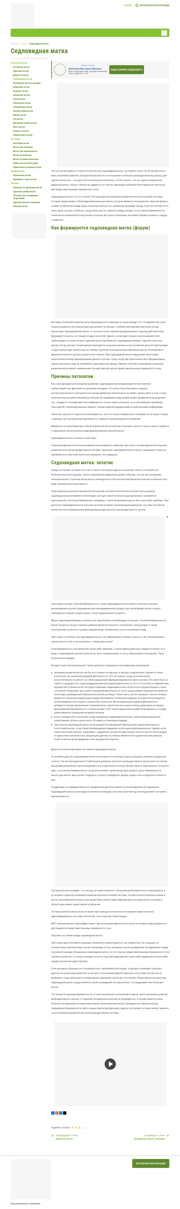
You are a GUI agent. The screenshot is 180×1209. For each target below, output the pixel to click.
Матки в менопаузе (22, 155)
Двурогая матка (21, 75)
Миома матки (19, 115)
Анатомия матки (21, 143)
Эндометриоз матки (22, 135)
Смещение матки (21, 95)
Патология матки (21, 67)
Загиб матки (19, 99)
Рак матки (18, 119)
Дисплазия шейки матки (25, 123)
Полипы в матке (21, 131)
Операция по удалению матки (27, 187)
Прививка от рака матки (25, 179)
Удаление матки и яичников (26, 202)
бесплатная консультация (154, 5)
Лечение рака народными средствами (25, 197)
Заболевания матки (22, 107)
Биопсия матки (20, 206)
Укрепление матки (22, 175)
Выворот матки (20, 91)
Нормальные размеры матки (27, 167)
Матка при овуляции (23, 147)
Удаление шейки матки (24, 191)
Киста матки (19, 127)
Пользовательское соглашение (25, 1203)
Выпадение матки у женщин (27, 83)
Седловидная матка (22, 79)
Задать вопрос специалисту (127, 69)
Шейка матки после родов (25, 163)
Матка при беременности (25, 151)
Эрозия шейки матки (23, 111)
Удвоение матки (21, 71)
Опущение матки (21, 87)
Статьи (128, 5)
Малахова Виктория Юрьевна (85, 68)
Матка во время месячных (26, 159)
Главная (14, 44)
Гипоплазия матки (22, 103)
